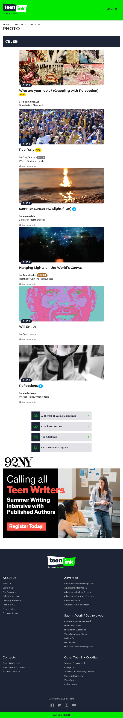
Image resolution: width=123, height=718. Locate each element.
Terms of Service (11, 613)
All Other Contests (11, 671)
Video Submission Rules (75, 634)
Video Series (70, 680)
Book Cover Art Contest (14, 667)
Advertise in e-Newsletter (76, 604)
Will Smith (27, 327)
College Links (70, 667)
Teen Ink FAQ (9, 604)
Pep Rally (26, 150)
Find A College (44, 437)
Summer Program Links (75, 663)
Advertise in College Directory (78, 592)
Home (6, 24)
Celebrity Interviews (12, 600)
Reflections (28, 386)
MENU (112, 9)
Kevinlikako (29, 274)
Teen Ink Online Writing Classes (79, 671)
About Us (7, 583)
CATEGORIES (61, 715)
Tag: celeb (34, 24)
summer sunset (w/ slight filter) (45, 209)
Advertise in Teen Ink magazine (78, 583)
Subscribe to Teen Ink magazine (78, 646)
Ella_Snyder (29, 157)
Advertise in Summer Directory (79, 596)
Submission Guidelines (75, 629)
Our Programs (9, 592)
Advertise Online (72, 600)
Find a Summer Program (49, 447)
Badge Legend (71, 684)
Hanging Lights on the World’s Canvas (51, 268)
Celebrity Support (11, 596)
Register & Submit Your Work (77, 621)
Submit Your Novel (72, 625)
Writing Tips (69, 638)
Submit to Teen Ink (46, 426)
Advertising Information (75, 587)
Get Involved (70, 642)
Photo (19, 24)
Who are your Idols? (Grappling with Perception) (58, 91)
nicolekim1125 (30, 101)
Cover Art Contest (11, 663)
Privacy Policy (9, 609)
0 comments (27, 166)
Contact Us (8, 587)
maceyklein (29, 216)
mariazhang (29, 393)
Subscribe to (53, 415)
